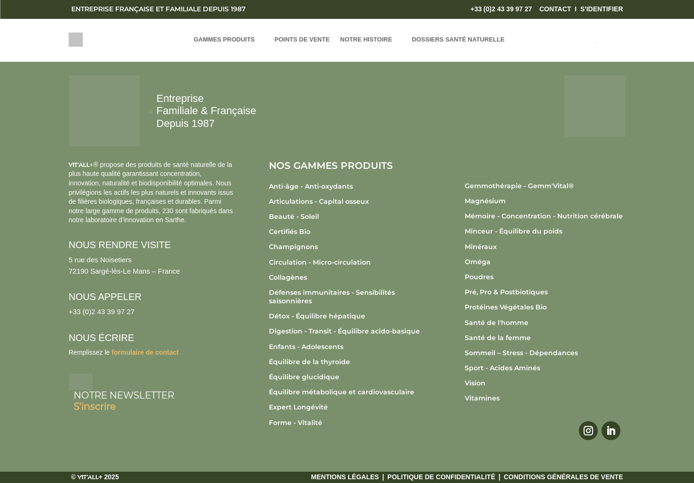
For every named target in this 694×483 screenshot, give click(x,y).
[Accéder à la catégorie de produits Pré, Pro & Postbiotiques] (545, 292)
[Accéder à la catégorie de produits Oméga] (545, 261)
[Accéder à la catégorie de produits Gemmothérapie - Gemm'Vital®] (545, 185)
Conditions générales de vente (563, 477)
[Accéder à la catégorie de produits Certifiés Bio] (349, 231)
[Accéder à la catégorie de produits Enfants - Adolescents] (349, 346)
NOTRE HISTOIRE (366, 39)
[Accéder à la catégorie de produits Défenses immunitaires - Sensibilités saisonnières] (349, 296)
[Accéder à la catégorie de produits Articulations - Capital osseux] (349, 201)
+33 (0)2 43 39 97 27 (501, 9)
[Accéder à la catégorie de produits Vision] (545, 383)
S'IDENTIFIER (601, 9)
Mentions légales (345, 477)
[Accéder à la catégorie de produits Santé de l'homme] (545, 322)
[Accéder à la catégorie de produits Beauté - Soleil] (349, 216)
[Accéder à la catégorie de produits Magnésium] (545, 200)
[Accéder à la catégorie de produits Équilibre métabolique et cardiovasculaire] (349, 392)
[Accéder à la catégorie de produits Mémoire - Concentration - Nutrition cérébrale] (545, 216)
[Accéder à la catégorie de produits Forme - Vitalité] (349, 422)
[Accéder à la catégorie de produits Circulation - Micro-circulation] (349, 262)
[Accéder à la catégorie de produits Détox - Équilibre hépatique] (349, 316)
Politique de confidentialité (441, 477)
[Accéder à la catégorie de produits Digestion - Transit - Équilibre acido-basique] (349, 331)
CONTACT (555, 9)
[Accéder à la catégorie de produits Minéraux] (545, 246)
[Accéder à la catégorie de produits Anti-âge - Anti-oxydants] (349, 186)
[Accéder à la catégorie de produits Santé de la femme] (545, 337)
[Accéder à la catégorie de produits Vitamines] (545, 398)
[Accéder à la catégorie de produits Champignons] (349, 246)
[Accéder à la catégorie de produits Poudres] (545, 276)
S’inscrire (95, 406)
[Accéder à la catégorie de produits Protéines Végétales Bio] (545, 307)
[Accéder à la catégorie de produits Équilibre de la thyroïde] (349, 361)
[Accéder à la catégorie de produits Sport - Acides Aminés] (545, 367)
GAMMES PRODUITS (224, 39)
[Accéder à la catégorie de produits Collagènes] (349, 277)
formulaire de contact (145, 352)
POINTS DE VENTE (302, 39)
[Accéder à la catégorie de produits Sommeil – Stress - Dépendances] (545, 352)
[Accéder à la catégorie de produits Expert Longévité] (349, 407)
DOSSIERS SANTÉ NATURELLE (458, 39)
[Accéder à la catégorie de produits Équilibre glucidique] (349, 376)
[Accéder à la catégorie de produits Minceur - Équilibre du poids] (545, 231)
